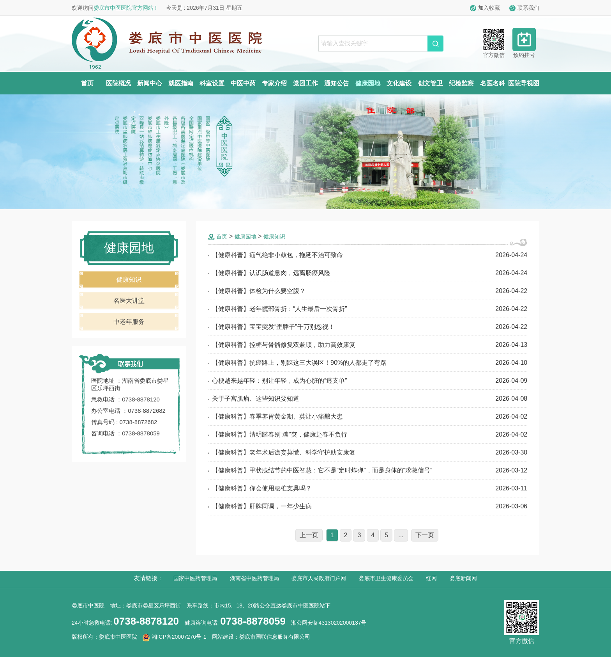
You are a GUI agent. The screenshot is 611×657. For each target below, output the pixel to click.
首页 (87, 83)
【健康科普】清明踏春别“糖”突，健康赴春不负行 (279, 434)
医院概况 (118, 83)
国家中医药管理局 (195, 578)
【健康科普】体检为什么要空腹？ (259, 291)
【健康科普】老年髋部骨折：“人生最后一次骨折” (279, 308)
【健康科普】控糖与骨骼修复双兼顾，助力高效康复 (283, 344)
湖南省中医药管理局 (254, 578)
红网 (431, 578)
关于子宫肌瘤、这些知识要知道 (255, 398)
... (400, 535)
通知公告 (336, 83)
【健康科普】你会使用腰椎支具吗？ (262, 488)
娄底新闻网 (463, 578)
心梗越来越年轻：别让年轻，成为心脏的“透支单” (279, 380)
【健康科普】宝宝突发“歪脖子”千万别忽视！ (273, 326)
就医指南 (180, 83)
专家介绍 (274, 83)
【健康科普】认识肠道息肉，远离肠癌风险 (271, 273)
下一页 (424, 535)
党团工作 (305, 83)
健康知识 (129, 279)
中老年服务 (129, 321)
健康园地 (367, 83)
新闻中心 (149, 83)
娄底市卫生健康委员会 (386, 578)
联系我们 (524, 8)
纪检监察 (461, 83)
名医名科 (492, 83)
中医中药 (243, 83)
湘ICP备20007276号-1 (174, 637)
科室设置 (212, 83)
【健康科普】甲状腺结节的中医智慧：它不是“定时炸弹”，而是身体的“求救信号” (322, 470)
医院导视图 (523, 83)
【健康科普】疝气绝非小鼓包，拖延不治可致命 (277, 255)
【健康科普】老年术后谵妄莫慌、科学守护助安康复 (283, 452)
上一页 (309, 535)
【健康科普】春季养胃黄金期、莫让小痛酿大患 (277, 416)
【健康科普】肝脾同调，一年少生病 (262, 506)
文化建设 (399, 83)
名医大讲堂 (129, 300)
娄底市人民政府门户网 (318, 578)
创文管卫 (430, 83)
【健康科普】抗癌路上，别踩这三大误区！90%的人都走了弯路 (299, 362)
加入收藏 (485, 8)
